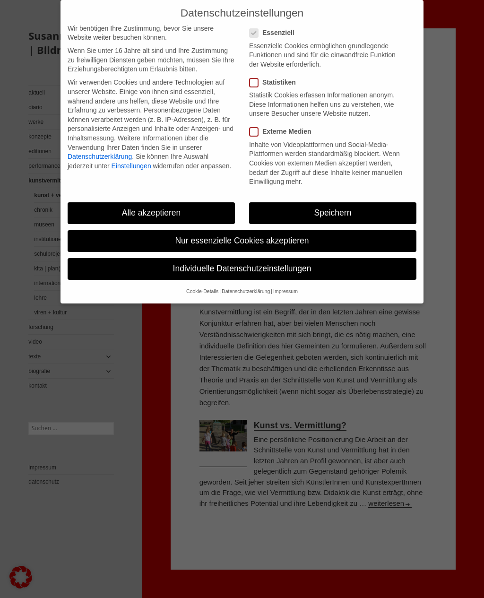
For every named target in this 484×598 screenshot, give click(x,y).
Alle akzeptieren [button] (151, 205)
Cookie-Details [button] (202, 284)
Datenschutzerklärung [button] (246, 284)
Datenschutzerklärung (100, 149)
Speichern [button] (333, 205)
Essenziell (275, 25)
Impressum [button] (285, 284)
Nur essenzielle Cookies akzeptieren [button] (242, 233)
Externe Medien (283, 124)
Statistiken (275, 74)
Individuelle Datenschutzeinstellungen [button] (242, 261)
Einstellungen (131, 158)
